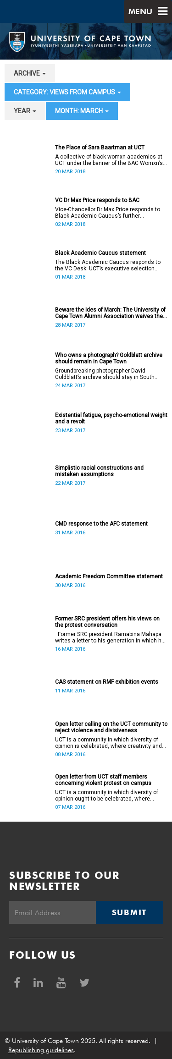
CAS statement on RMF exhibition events (106, 682)
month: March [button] (82, 111)
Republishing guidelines (41, 1050)
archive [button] (30, 73)
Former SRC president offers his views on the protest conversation (107, 621)
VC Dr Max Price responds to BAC (97, 200)
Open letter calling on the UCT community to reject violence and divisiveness (111, 727)
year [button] (25, 111)
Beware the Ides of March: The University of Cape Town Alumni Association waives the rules (110, 313)
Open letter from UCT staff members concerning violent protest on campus (103, 780)
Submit (129, 912)
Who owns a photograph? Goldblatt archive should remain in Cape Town (108, 358)
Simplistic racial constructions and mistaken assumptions (99, 471)
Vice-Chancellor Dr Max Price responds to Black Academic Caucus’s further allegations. (107, 212)
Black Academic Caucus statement (100, 253)
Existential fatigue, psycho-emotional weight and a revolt (111, 418)
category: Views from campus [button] (67, 92)
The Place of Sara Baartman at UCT (99, 147)
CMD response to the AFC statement (101, 524)
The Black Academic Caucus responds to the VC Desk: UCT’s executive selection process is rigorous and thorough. (108, 265)
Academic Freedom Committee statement (109, 576)
